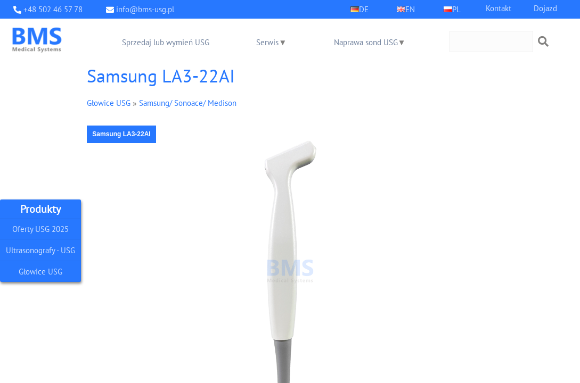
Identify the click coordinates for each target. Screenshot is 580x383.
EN (410, 9)
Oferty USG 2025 (40, 224)
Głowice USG (40, 272)
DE (364, 9)
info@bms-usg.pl (145, 9)
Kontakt (498, 8)
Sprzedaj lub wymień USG (165, 42)
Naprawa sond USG (366, 42)
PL (456, 9)
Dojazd (545, 8)
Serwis (268, 42)
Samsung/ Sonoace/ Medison (187, 103)
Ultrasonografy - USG (40, 248)
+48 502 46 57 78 (53, 9)
